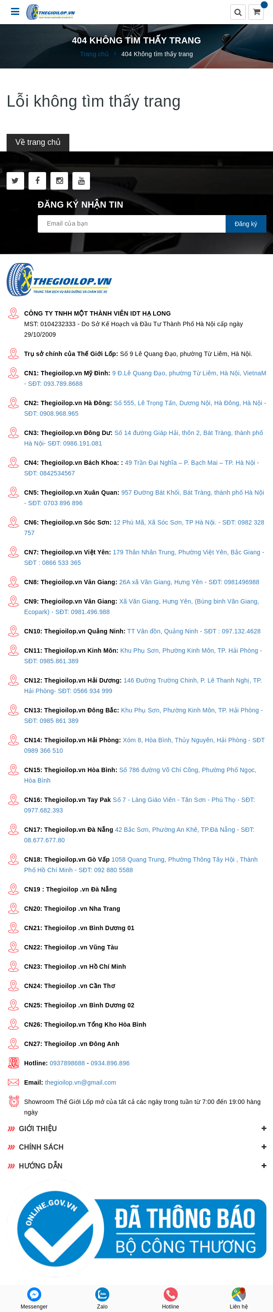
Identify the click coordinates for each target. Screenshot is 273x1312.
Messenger (34, 1298)
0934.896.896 (110, 1063)
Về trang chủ (38, 142)
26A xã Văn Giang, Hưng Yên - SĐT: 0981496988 (189, 582)
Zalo (102, 1298)
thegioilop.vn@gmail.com (80, 1082)
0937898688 (67, 1063)
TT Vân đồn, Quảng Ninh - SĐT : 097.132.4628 (194, 631)
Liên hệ (239, 1298)
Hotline (170, 1298)
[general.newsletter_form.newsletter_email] (152, 224)
